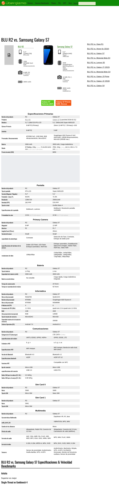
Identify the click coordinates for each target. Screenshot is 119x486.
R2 (23, 46)
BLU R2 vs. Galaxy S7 (95, 53)
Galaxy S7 (68, 46)
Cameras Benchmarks (42, 3)
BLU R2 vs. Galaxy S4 (95, 86)
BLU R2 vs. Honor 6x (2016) (98, 49)
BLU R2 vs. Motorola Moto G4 (98, 72)
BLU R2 (28, 120)
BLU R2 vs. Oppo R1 (95, 44)
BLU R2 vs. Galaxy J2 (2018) (98, 81)
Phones (53, 3)
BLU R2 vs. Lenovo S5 (96, 63)
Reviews (30, 3)
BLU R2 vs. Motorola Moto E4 (98, 58)
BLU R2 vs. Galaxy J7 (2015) (98, 67)
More (70, 3)
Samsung (60, 46)
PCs (59, 3)
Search (76, 3)
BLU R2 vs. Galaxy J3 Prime (98, 76)
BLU (19, 46)
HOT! (64, 3)
